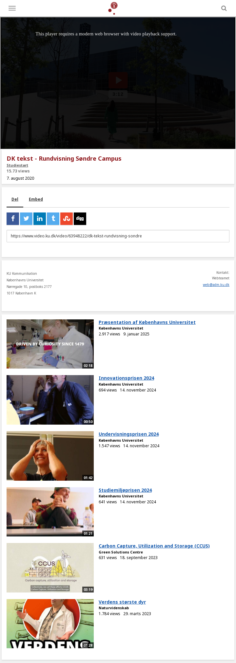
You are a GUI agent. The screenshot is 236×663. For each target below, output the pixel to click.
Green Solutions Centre (121, 552)
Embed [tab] (36, 199)
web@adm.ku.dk (216, 284)
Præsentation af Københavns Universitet (147, 322)
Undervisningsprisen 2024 (129, 434)
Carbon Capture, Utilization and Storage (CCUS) (154, 546)
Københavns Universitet (121, 328)
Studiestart (17, 165)
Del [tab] (14, 199)
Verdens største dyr (122, 602)
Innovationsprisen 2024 (126, 378)
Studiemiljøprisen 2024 (125, 490)
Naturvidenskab (114, 607)
